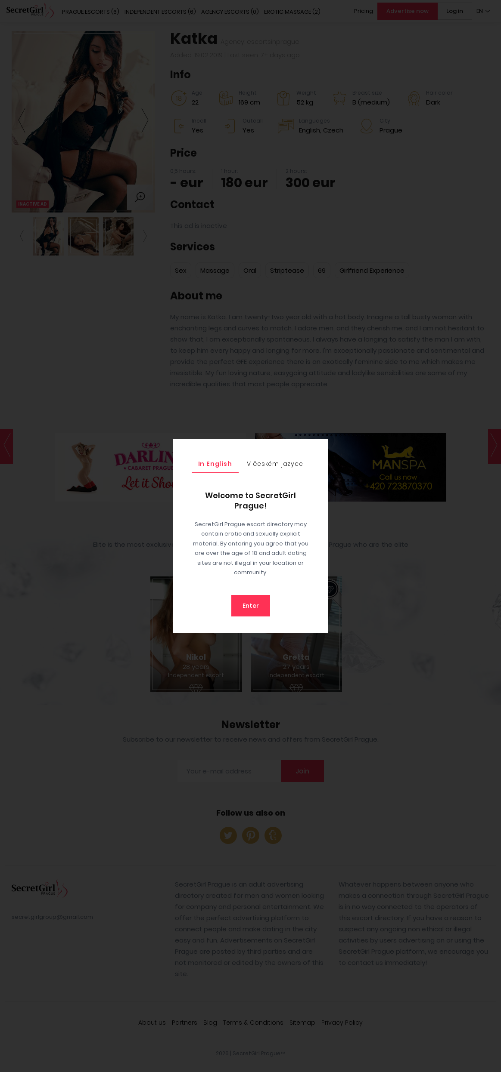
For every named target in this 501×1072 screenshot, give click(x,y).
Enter (251, 605)
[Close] (319, 447)
